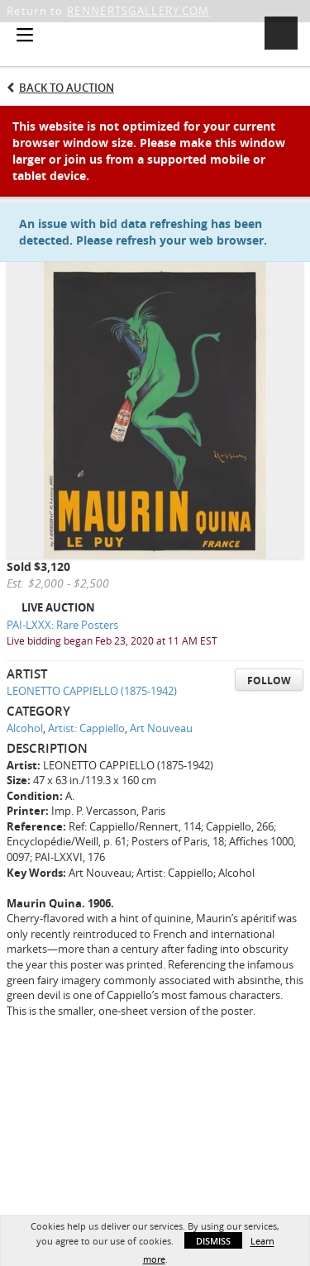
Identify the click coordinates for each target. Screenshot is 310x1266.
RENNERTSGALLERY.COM (138, 10)
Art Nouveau (161, 728)
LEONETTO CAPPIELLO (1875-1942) (92, 690)
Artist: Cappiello (86, 728)
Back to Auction (66, 87)
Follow (269, 680)
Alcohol (25, 728)
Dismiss (213, 1241)
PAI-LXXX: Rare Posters (62, 624)
